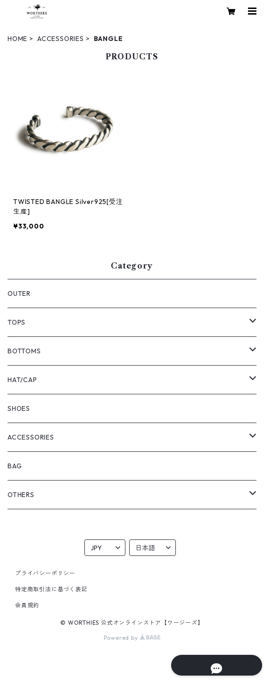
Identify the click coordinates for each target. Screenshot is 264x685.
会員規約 (27, 605)
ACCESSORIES (60, 38)
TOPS (16, 322)
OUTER (19, 293)
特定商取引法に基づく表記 (51, 589)
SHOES (19, 408)
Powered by (132, 637)
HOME (17, 38)
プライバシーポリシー (45, 573)
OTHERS (21, 494)
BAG (15, 466)
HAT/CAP (22, 379)
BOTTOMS (24, 351)
